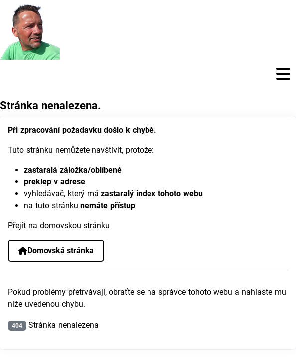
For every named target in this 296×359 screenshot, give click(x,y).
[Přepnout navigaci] (148, 74)
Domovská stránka (56, 250)
